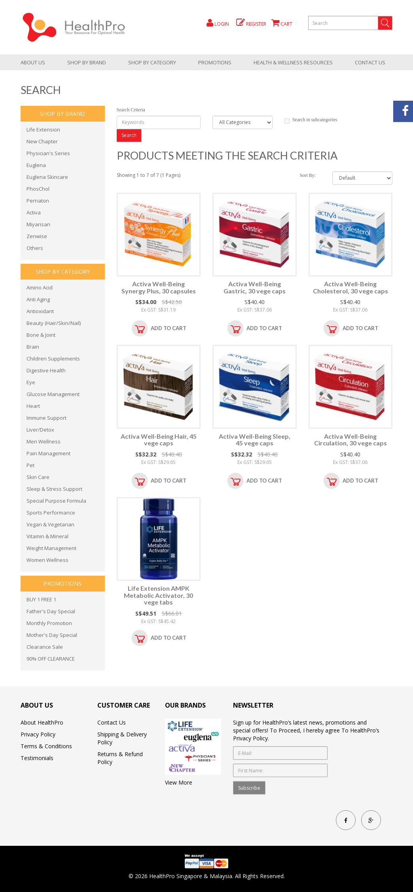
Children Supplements (53, 358)
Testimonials (37, 758)
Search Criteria (131, 110)
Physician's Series (48, 153)
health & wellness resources (293, 62)
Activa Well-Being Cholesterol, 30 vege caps (350, 287)
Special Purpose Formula (56, 500)
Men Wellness (44, 441)
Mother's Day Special (52, 634)
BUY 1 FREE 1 (41, 599)
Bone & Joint (41, 334)
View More (178, 782)
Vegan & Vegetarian (50, 524)
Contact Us (370, 62)
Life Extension (43, 129)
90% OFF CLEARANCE (51, 658)
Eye (31, 382)
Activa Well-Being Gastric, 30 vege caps (255, 287)
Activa (34, 212)
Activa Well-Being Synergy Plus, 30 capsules (158, 287)
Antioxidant (40, 311)
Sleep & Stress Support (54, 488)
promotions (214, 62)
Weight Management (51, 548)
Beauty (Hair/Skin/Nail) (54, 323)
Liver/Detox (40, 429)
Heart (33, 405)
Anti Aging (38, 299)
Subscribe (249, 788)
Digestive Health (46, 370)
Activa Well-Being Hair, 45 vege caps (159, 439)
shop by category (152, 62)
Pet (30, 465)
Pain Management (48, 453)
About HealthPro (42, 722)
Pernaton (38, 200)
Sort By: (308, 175)
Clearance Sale (45, 646)
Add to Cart (168, 328)
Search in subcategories (310, 120)
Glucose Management (53, 394)
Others (35, 248)
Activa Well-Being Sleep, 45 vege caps (254, 439)
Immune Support (46, 417)
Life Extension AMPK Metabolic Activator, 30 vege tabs (158, 595)
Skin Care (38, 477)
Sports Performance (51, 512)
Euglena (36, 165)
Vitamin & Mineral (47, 536)
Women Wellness (47, 559)
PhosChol (38, 188)
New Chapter (42, 141)
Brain (33, 346)
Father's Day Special (51, 611)
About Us (33, 62)
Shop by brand (86, 62)
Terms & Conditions (46, 746)
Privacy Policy (38, 734)
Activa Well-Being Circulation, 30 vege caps (350, 439)
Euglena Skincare (47, 176)
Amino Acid (40, 287)
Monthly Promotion (49, 623)
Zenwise (37, 236)
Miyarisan (38, 224)
